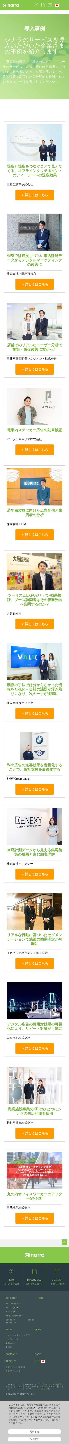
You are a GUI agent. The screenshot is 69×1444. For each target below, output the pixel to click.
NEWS (38, 1329)
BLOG (9, 1329)
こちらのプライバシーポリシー (44, 1420)
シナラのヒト (12, 1339)
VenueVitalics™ (14, 1316)
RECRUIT (11, 1361)
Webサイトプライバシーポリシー (32, 1387)
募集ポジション (13, 1371)
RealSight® (12, 1308)
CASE (38, 1354)
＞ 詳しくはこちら (34, 195)
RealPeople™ (13, 1303)
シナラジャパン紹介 (15, 1367)
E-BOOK (39, 1298)
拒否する (34, 1439)
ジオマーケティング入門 (18, 1335)
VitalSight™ (12, 1312)
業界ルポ (10, 1343)
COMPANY (11, 1354)
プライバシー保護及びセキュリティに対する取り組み (52, 1387)
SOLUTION (11, 1298)
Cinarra (11, 5)
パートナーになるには (10, 1387)
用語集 (9, 1347)
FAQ (20, 1386)
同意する (34, 1431)
